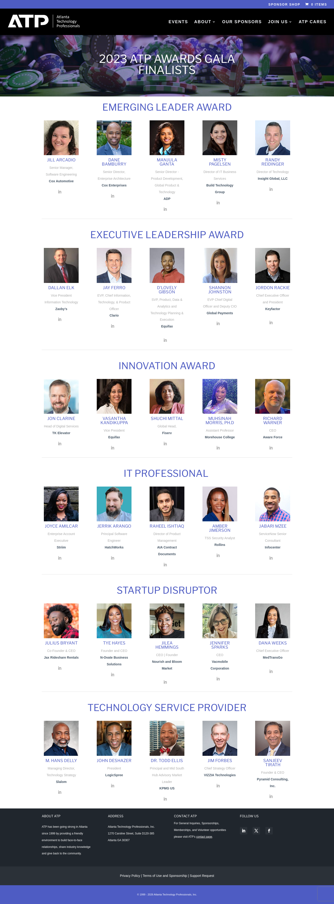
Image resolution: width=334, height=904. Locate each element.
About (202, 22)
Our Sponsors (242, 22)
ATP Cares (313, 22)
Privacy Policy (130, 876)
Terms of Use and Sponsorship (165, 876)
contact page (204, 836)
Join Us (278, 22)
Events (178, 22)
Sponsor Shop (284, 4)
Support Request (202, 876)
